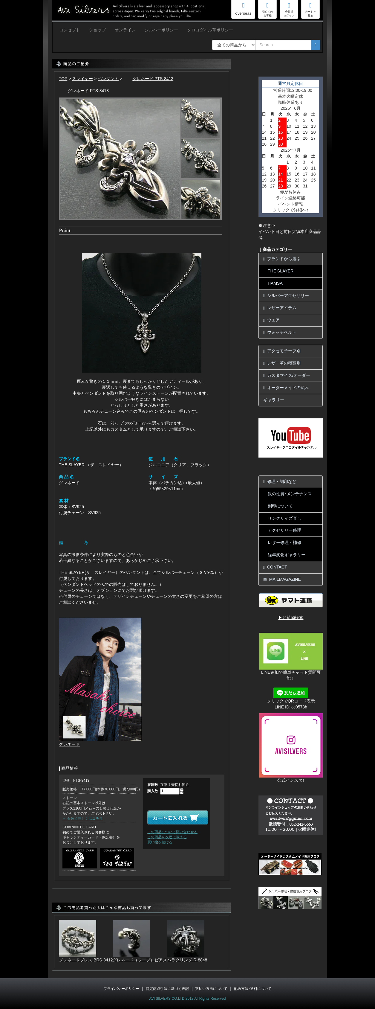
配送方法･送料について (253, 989)
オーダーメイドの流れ (286, 387)
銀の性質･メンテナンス (290, 493)
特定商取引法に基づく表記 (167, 989)
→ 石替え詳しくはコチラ (82, 818)
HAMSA (275, 283)
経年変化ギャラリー (286, 554)
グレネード (69, 744)
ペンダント (108, 78)
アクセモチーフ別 (282, 350)
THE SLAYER (280, 271)
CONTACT (275, 567)
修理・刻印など (279, 481)
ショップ (97, 30)
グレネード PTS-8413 (148, 78)
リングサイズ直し (284, 518)
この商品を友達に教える (167, 837)
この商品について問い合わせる (172, 832)
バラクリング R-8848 (187, 960)
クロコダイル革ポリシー (210, 30)
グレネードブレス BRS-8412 (86, 960)
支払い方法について (211, 989)
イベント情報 (290, 204)
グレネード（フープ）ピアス (140, 960)
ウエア (271, 320)
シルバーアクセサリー (286, 295)
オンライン (125, 30)
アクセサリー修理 (284, 530)
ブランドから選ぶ (282, 258)
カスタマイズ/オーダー (286, 375)
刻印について (280, 506)
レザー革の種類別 (282, 363)
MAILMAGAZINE (282, 579)
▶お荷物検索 (290, 617)
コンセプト (69, 30)
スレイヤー (82, 78)
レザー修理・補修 (284, 542)
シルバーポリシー (161, 30)
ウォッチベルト (279, 332)
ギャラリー (273, 399)
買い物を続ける (159, 842)
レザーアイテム (279, 307)
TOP (63, 78)
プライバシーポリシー (121, 989)
